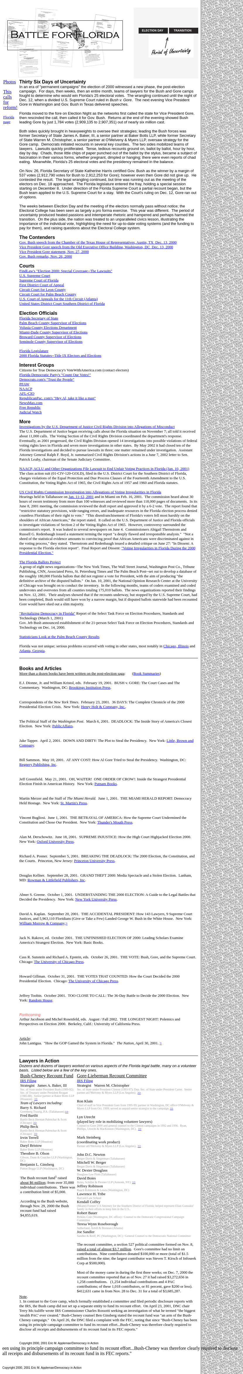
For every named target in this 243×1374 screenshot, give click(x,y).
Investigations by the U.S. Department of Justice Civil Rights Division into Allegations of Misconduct (97, 426)
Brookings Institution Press (90, 687)
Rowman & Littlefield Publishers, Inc (56, 880)
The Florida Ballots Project (40, 562)
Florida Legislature (33, 351)
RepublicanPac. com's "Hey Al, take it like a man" (57, 398)
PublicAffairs (62, 726)
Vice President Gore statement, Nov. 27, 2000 (54, 251)
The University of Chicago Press (59, 961)
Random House (40, 1000)
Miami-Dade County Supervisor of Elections (53, 332)
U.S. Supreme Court (34, 275)
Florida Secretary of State (38, 318)
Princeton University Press (94, 861)
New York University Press (96, 899)
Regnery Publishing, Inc (37, 764)
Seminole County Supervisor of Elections (50, 341)
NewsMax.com (30, 403)
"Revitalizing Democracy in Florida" (47, 613)
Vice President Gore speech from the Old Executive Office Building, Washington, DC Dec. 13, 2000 (96, 247)
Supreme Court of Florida (38, 280)
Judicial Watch (30, 412)
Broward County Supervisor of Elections (50, 337)
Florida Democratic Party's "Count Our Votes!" (55, 375)
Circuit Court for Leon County (42, 289)
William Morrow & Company (41, 923)
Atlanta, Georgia (31, 650)
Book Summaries (146, 673)
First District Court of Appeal (41, 285)
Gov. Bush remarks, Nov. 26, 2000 (45, 256)
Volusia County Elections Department (48, 327)
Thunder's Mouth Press (114, 822)
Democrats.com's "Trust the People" (46, 379)
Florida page (8, 119)
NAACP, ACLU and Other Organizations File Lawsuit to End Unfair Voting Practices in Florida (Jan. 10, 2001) (104, 468)
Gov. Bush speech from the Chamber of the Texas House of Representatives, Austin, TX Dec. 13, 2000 (98, 242)
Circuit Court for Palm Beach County (47, 294)
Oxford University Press (55, 841)
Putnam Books (105, 784)
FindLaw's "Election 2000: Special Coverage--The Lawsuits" (65, 271)
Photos (9, 81)
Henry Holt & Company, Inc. (103, 707)
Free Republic (30, 407)
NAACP (25, 389)
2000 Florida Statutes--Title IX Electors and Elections (60, 355)
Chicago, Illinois (176, 646)
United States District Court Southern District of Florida (62, 303)
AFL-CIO (26, 393)
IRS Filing (28, 1080)
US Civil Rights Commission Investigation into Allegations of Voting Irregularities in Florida (90, 492)
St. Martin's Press (74, 803)
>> (35, 1099)
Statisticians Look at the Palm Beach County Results (59, 636)
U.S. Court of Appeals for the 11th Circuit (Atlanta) (58, 299)
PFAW (24, 384)
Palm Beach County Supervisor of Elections (52, 323)
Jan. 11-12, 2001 (81, 496)
